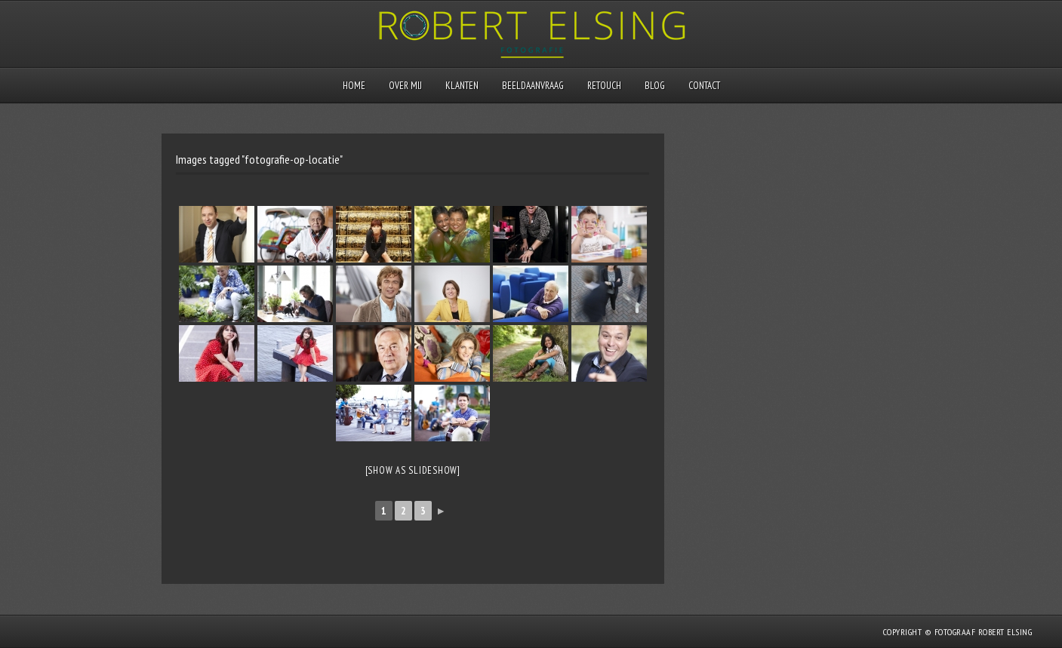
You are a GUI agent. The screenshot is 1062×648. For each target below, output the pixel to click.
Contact (704, 85)
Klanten (462, 85)
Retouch (604, 85)
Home (354, 85)
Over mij (405, 85)
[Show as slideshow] (412, 470)
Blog (655, 85)
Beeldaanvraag (533, 85)
